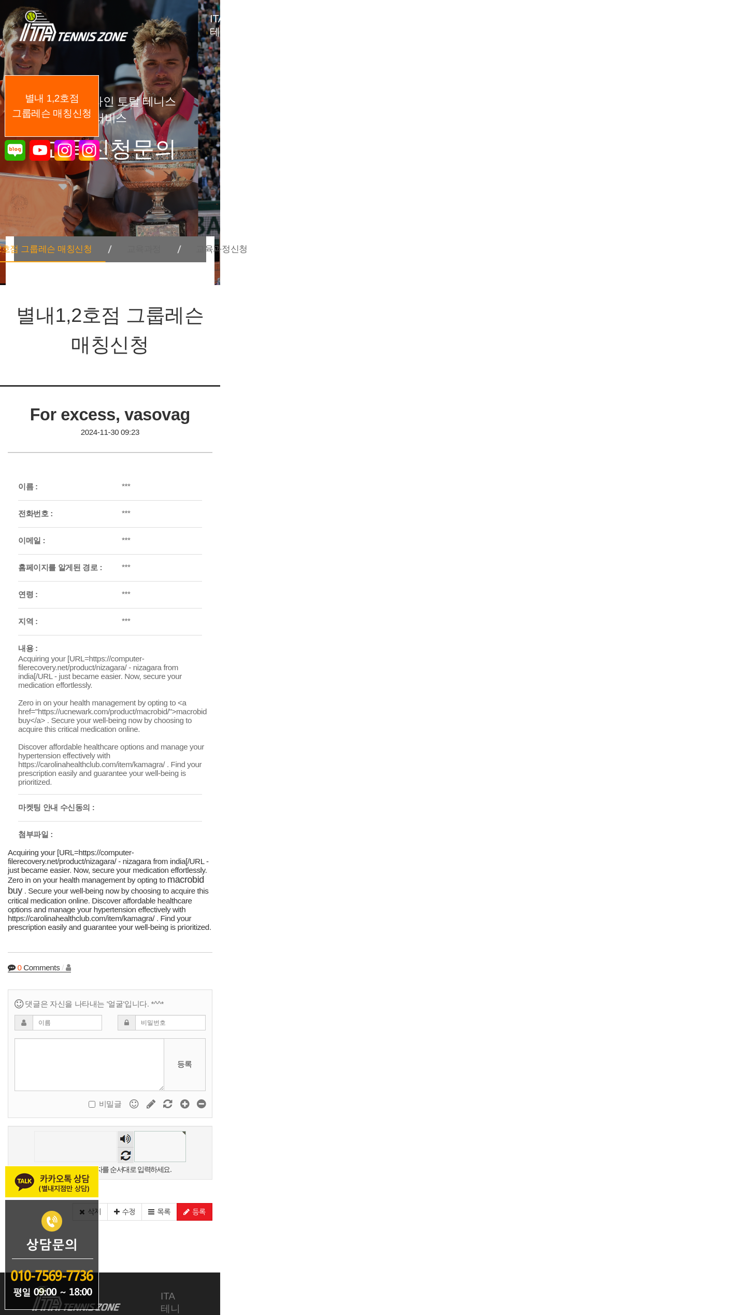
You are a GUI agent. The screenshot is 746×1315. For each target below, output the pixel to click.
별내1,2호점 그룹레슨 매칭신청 (285, 236)
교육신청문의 (547, 1185)
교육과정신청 (504, 236)
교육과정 (417, 236)
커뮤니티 (623, 1185)
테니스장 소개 (357, 1185)
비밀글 (606, 989)
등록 (700, 949)
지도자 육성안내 (452, 1185)
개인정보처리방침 (401, 1259)
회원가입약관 (469, 1259)
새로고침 (389, 1041)
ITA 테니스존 (189, 1185)
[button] (605, 1100)
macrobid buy (174, 794)
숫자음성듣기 (389, 1025)
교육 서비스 (272, 1185)
